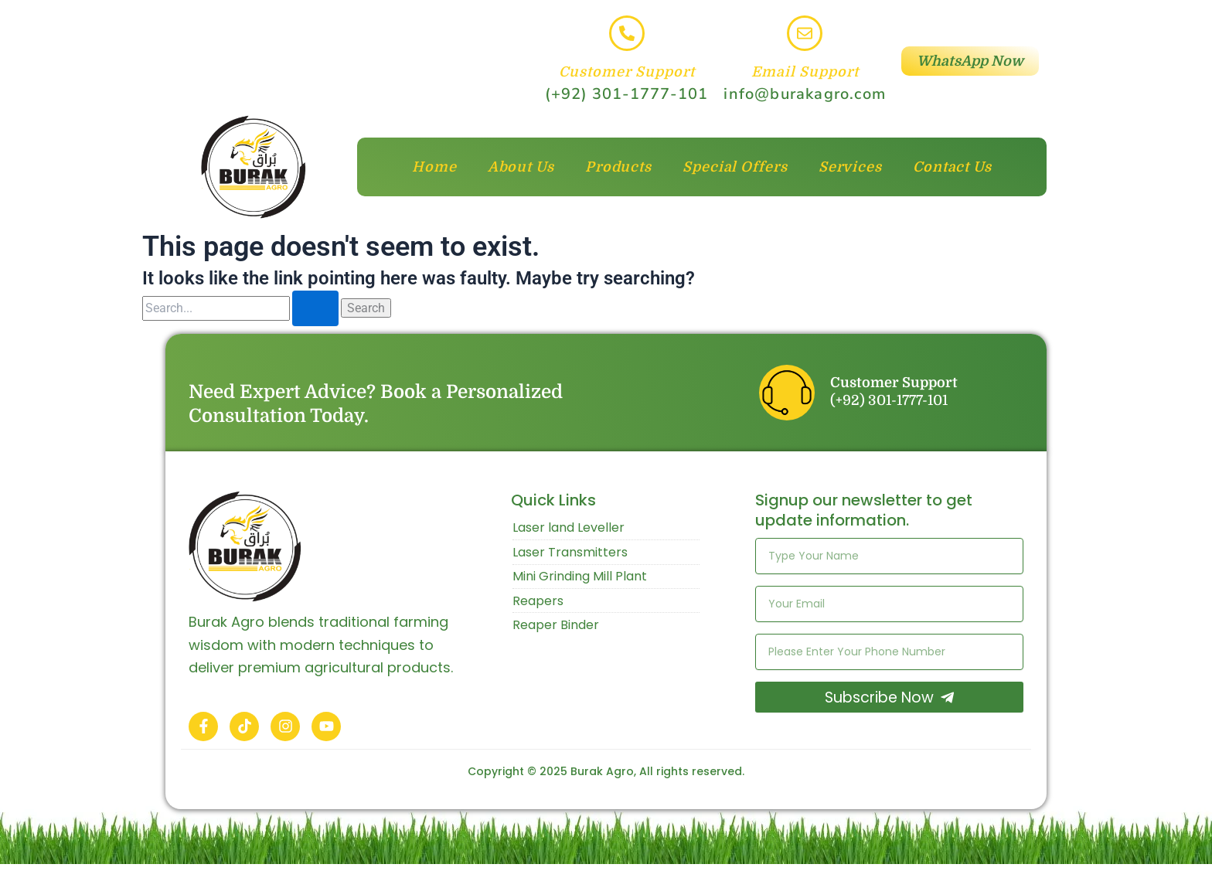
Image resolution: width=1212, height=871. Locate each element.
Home (434, 167)
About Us (521, 167)
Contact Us (952, 167)
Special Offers (735, 167)
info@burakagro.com (804, 93)
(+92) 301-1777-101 (626, 93)
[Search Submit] (315, 308)
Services (850, 167)
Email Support (805, 72)
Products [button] (618, 167)
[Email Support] (804, 33)
